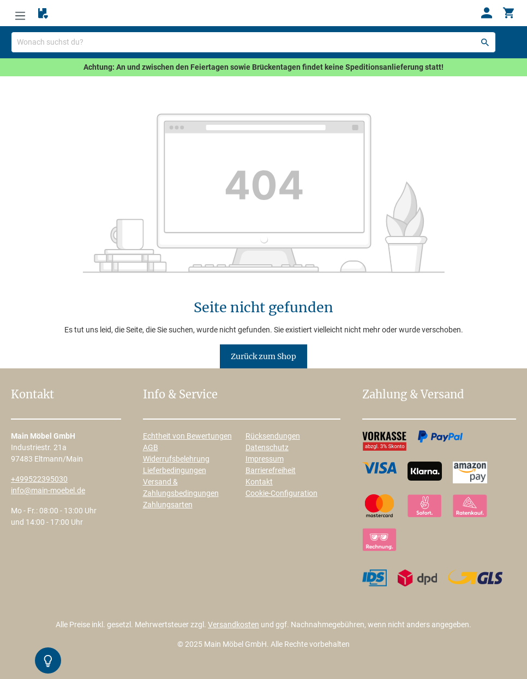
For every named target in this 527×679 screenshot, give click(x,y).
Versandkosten (233, 624)
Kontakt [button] (32, 395)
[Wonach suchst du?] (253, 42)
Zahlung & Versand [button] (413, 395)
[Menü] (20, 13)
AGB (150, 447)
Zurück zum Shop (263, 356)
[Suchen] (485, 42)
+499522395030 (39, 479)
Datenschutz (267, 447)
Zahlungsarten (168, 504)
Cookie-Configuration (281, 493)
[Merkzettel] (43, 13)
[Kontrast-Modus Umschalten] (48, 660)
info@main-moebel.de (48, 490)
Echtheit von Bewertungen (187, 436)
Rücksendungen (272, 436)
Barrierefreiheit (270, 470)
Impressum (264, 458)
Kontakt (259, 481)
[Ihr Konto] (486, 13)
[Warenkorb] (508, 13)
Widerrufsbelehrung (176, 458)
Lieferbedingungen (174, 470)
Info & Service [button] (180, 395)
